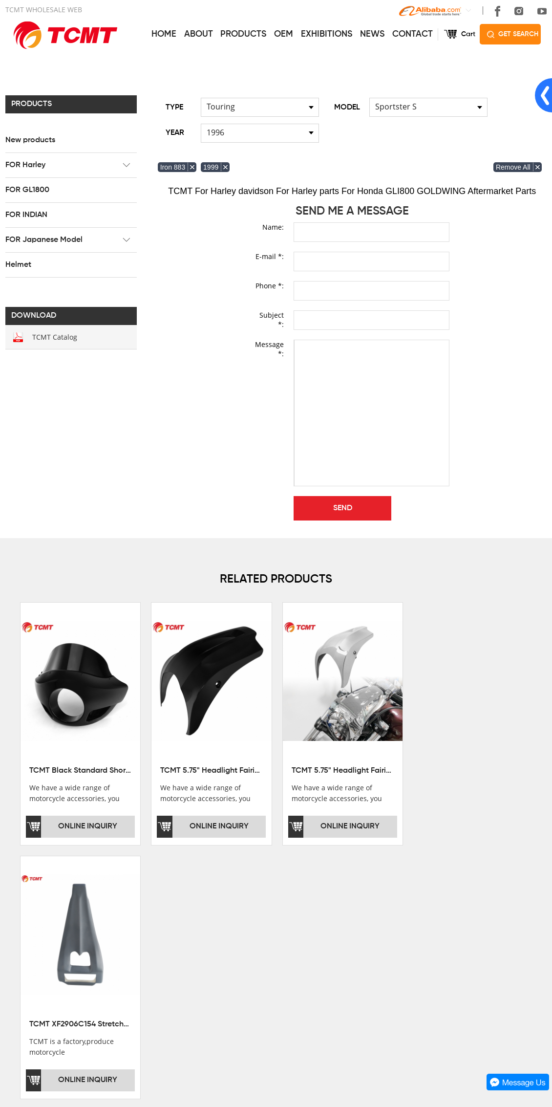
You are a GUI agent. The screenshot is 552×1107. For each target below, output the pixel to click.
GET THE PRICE (276, 926)
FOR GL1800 (27, 190)
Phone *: (269, 285)
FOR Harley (25, 165)
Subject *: (271, 319)
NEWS (372, 34)
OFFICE (17, 926)
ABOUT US (26, 901)
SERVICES (269, 901)
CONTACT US (398, 901)
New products (30, 140)
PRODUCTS (243, 34)
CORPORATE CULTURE (43, 967)
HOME (163, 34)
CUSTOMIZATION (278, 967)
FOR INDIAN (26, 215)
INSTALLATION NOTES (286, 953)
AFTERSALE (270, 939)
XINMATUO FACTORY (40, 939)
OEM (283, 34)
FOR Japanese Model (44, 240)
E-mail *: (269, 256)
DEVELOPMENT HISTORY (47, 953)
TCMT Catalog (54, 337)
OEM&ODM (268, 980)
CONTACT (412, 34)
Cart (468, 34)
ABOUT (198, 34)
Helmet (18, 265)
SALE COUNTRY (32, 980)
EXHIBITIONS (326, 34)
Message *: (269, 349)
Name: (273, 227)
